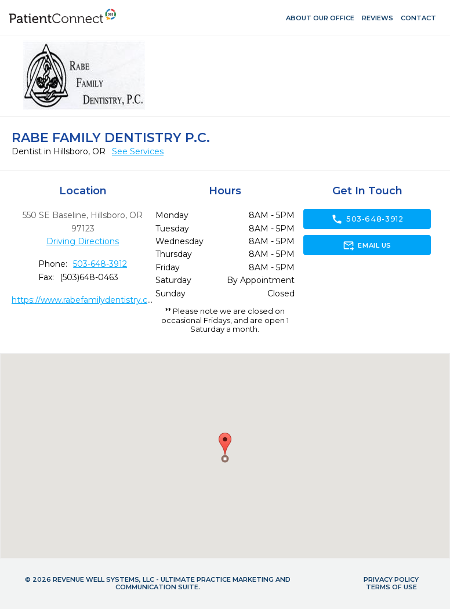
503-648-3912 (100, 264)
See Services (138, 151)
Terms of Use (391, 587)
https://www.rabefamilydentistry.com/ (88, 300)
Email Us (367, 245)
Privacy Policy (391, 579)
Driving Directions (82, 241)
